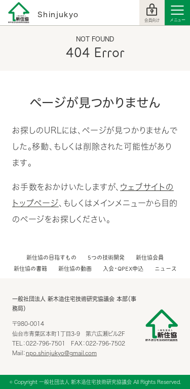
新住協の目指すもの (51, 257)
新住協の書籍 (30, 268)
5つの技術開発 (106, 257)
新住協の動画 (75, 268)
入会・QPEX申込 (123, 268)
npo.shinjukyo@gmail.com (61, 353)
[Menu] (177, 12)
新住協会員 (150, 257)
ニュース (166, 268)
